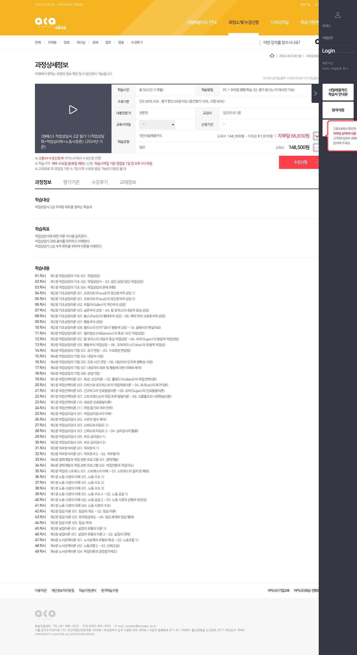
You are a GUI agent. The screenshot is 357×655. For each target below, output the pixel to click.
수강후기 (137, 42)
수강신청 (300, 162)
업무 (108, 42)
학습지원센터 (311, 22)
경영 (66, 42)
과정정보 (43, 182)
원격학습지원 (109, 591)
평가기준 (71, 182)
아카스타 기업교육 (45, 4)
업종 (121, 42)
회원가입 (305, 4)
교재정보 (128, 182)
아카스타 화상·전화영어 (70, 4)
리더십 (81, 42)
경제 (95, 42)
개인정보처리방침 (62, 591)
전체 (38, 42)
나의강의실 (280, 22)
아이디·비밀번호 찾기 (335, 68)
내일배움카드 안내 (201, 22)
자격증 (52, 42)
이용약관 (40, 591)
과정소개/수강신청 (243, 22)
